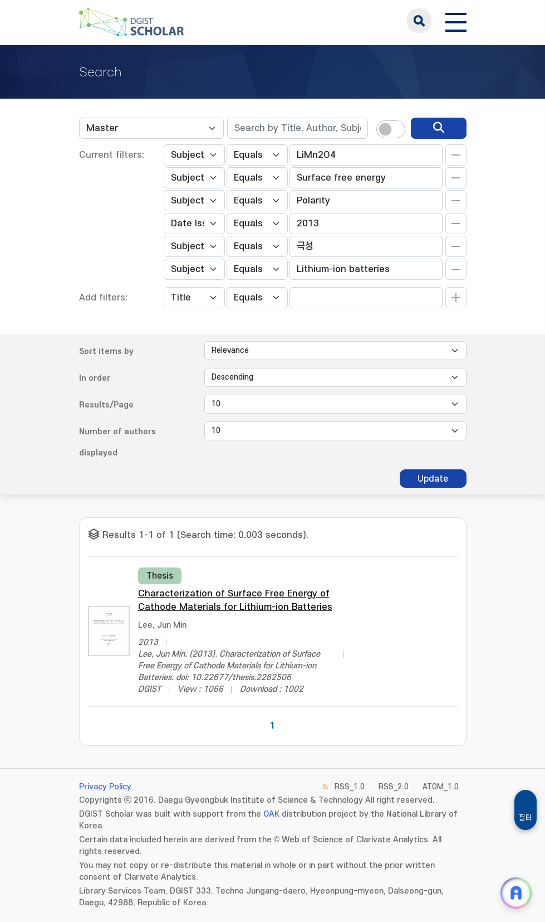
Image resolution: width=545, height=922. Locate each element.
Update (433, 479)
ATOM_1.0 (441, 787)
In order (94, 378)
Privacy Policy (105, 787)
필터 (525, 818)
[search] (439, 128)
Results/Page (106, 405)
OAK (271, 814)
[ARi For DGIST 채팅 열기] (516, 893)
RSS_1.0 (350, 787)
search (419, 20)
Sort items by (106, 351)
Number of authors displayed (117, 442)
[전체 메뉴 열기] (456, 20)
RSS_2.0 (394, 787)
